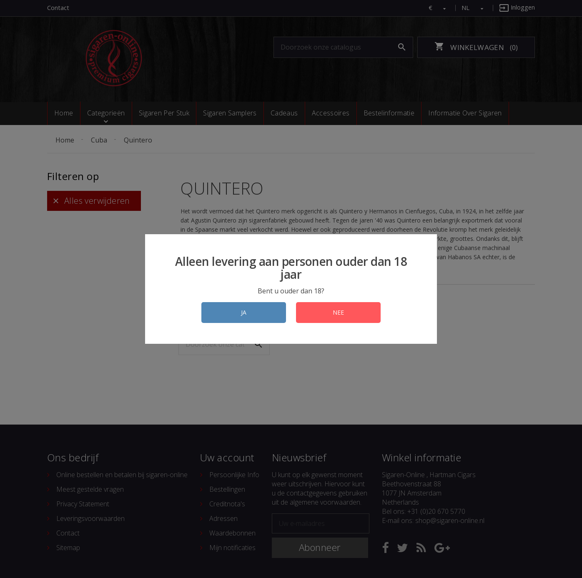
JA (243, 312)
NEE (338, 312)
